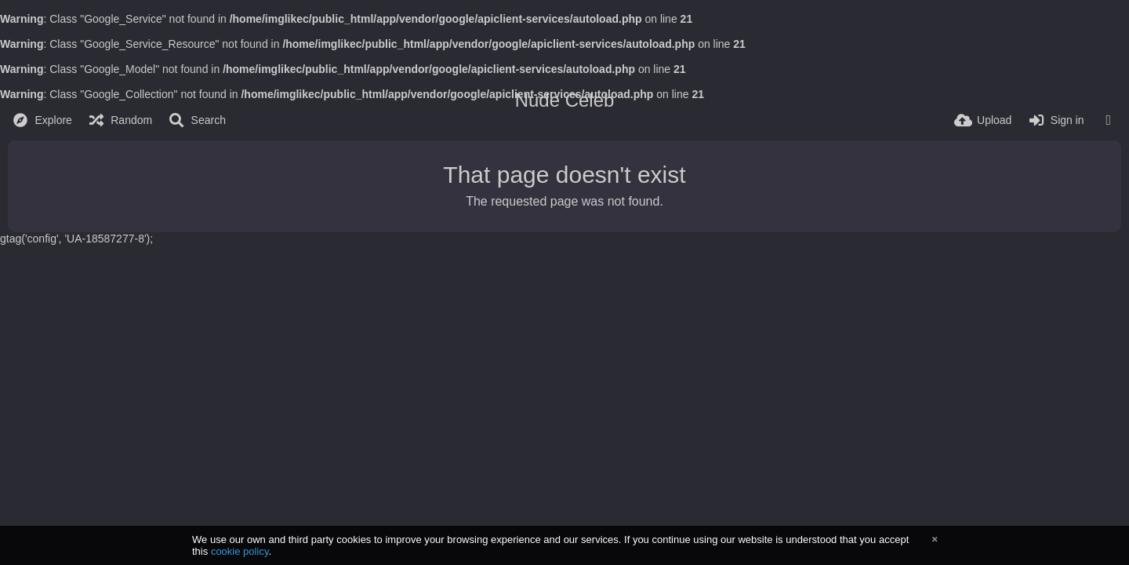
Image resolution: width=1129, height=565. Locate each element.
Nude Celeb (565, 100)
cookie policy (240, 551)
